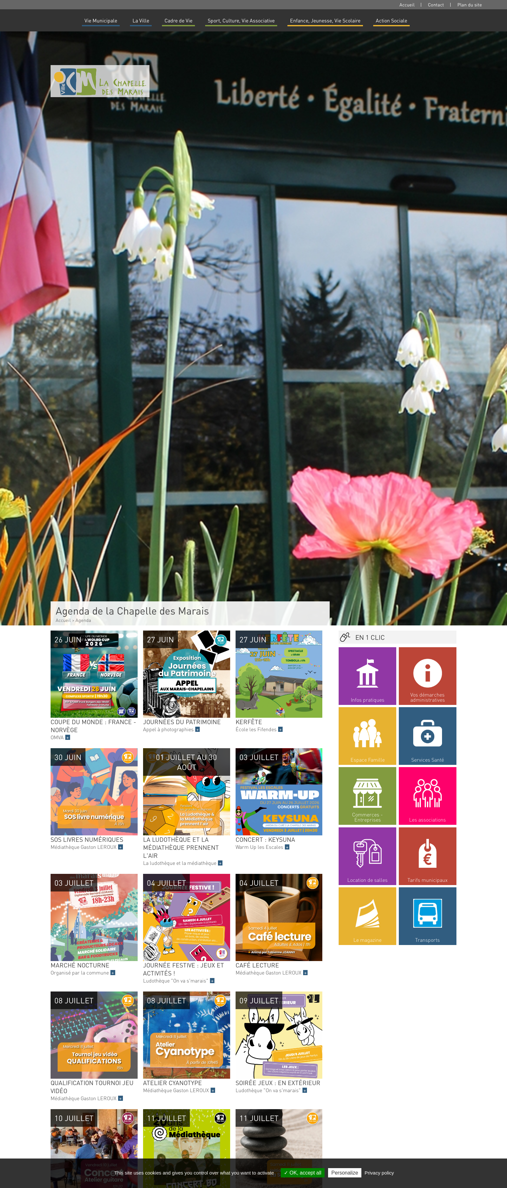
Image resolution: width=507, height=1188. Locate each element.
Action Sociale (391, 20)
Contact (436, 4)
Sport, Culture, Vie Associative (241, 20)
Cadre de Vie (178, 20)
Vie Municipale (100, 20)
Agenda (83, 620)
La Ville (141, 20)
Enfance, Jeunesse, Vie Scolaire (325, 20)
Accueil (406, 4)
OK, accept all (302, 1172)
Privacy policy (379, 1172)
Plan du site (469, 4)
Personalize (344, 1172)
